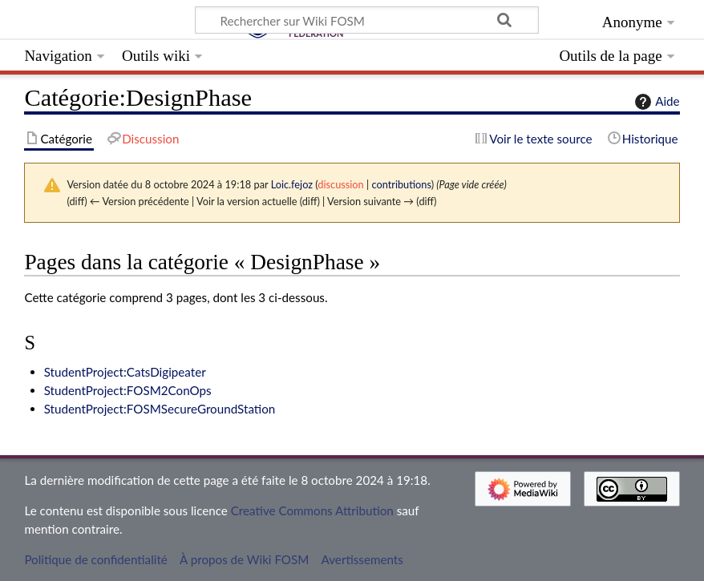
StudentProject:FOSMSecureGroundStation (160, 408)
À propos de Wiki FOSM (244, 559)
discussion (340, 184)
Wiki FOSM (104, 21)
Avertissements (362, 559)
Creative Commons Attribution (312, 510)
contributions (401, 184)
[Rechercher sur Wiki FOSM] (367, 20)
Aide (655, 102)
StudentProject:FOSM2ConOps (128, 390)
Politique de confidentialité (95, 559)
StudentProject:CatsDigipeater (125, 372)
